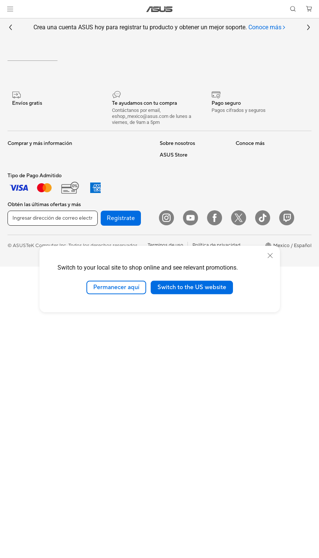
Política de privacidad (216, 537)
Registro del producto (260, 238)
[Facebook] (214, 509)
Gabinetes (93, 232)
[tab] (267, 28)
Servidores (94, 345)
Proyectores (21, 323)
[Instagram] (166, 509)
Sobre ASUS (173, 210)
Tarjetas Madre (24, 409)
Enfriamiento (96, 221)
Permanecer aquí (116, 287)
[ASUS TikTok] (262, 509)
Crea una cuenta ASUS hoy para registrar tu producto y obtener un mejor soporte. (159, 28)
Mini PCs (17, 368)
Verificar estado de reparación (269, 210)
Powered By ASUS (180, 368)
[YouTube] (190, 509)
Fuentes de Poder (101, 243)
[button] (10, 9)
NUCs (14, 357)
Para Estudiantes (26, 267)
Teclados (91, 368)
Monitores (19, 312)
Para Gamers (22, 278)
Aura (165, 446)
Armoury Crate (176, 435)
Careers (168, 221)
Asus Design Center (181, 379)
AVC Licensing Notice (184, 413)
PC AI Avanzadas (179, 345)
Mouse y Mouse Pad (104, 379)
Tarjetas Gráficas (100, 210)
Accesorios (20, 289)
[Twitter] (238, 509)
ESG (164, 243)
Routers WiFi (96, 323)
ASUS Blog (172, 401)
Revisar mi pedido (255, 329)
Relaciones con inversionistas (192, 232)
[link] (159, 9)
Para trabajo (21, 244)
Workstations (22, 380)
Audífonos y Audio (102, 391)
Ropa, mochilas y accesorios (113, 413)
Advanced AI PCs (179, 424)
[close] (270, 256)
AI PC (166, 334)
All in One (18, 335)
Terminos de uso (165, 537)
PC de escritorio (26, 346)
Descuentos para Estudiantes (268, 340)
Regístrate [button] (121, 509)
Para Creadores (25, 255)
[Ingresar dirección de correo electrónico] (53, 509)
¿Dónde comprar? (180, 356)
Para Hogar (20, 233)
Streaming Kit (97, 402)
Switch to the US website (191, 287)
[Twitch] (286, 509)
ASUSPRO (171, 390)
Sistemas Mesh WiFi (104, 334)
